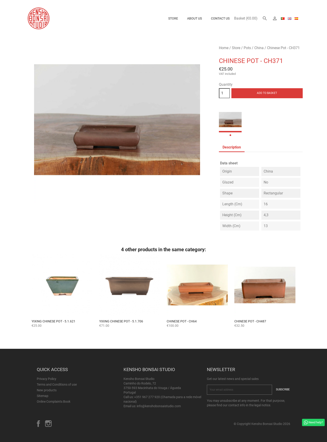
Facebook (38, 423)
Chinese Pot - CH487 (250, 321)
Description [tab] (232, 147)
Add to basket (267, 93)
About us (194, 18)
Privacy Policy (46, 379)
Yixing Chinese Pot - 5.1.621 (53, 321)
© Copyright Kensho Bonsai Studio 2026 (262, 424)
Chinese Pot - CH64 (182, 321)
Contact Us (220, 18)
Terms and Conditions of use (57, 384)
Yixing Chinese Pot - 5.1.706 (121, 321)
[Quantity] (224, 93)
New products (47, 390)
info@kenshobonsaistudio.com (159, 406)
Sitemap (42, 396)
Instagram (48, 423)
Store (173, 18)
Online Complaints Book (53, 401)
